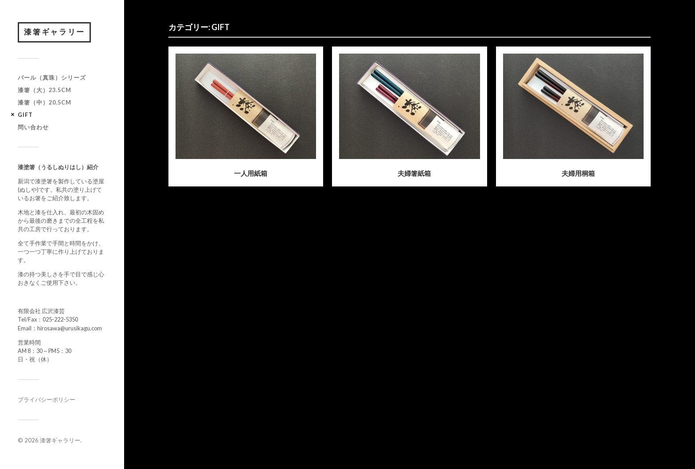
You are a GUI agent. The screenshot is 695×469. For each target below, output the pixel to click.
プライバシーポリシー (46, 401)
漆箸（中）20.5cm (44, 103)
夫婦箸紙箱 (414, 173)
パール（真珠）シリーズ (52, 79)
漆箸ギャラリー (56, 33)
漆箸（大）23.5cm (44, 91)
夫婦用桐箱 (578, 173)
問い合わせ (33, 128)
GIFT (25, 116)
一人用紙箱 (250, 173)
